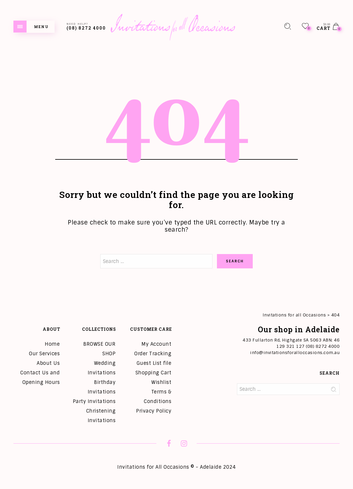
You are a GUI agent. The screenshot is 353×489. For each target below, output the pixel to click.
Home (52, 344)
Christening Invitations (101, 416)
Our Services (44, 353)
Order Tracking (152, 353)
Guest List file (154, 363)
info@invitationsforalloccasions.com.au (295, 352)
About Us (48, 363)
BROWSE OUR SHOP (99, 349)
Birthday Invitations (102, 387)
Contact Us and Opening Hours (40, 377)
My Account (156, 344)
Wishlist (161, 382)
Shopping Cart (153, 373)
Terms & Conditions (157, 397)
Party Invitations (94, 401)
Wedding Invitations (102, 368)
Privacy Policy (153, 411)
